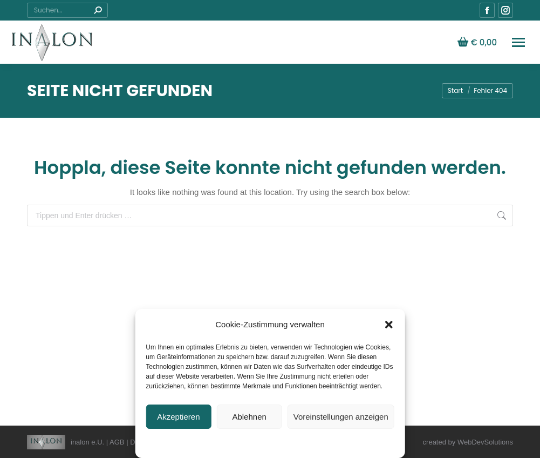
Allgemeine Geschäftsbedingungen (307, 442)
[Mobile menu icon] (518, 42)
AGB (117, 442)
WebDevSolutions (485, 442)
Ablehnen (249, 416)
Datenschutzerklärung (219, 442)
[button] (389, 324)
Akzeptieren (178, 416)
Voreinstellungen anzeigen (340, 416)
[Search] (67, 10)
